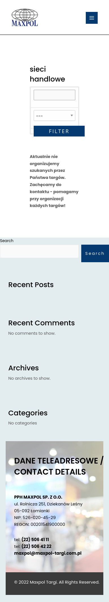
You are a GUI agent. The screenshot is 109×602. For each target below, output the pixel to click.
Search (95, 253)
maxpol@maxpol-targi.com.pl (48, 553)
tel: (31, 540)
